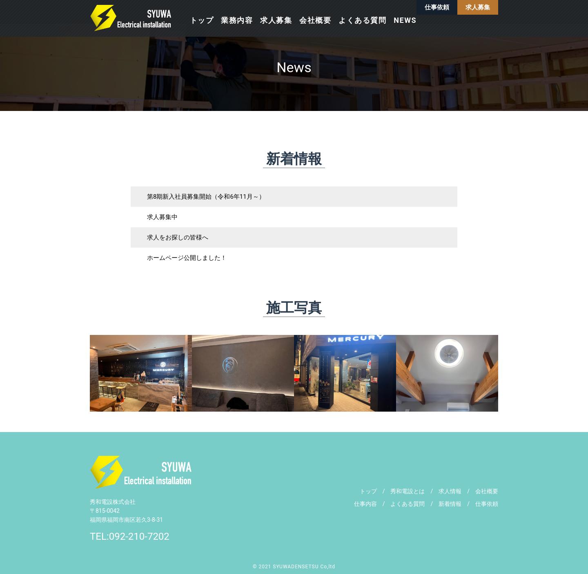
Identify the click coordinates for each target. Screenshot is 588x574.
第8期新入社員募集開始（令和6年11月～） (206, 196)
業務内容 (237, 20)
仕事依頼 (437, 7)
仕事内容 (368, 504)
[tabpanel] (141, 373)
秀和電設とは (407, 491)
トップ (202, 20)
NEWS (405, 20)
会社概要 (315, 20)
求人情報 (450, 491)
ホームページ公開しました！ (187, 258)
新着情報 (450, 504)
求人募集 (478, 7)
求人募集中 (162, 217)
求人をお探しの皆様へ (177, 237)
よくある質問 (362, 20)
